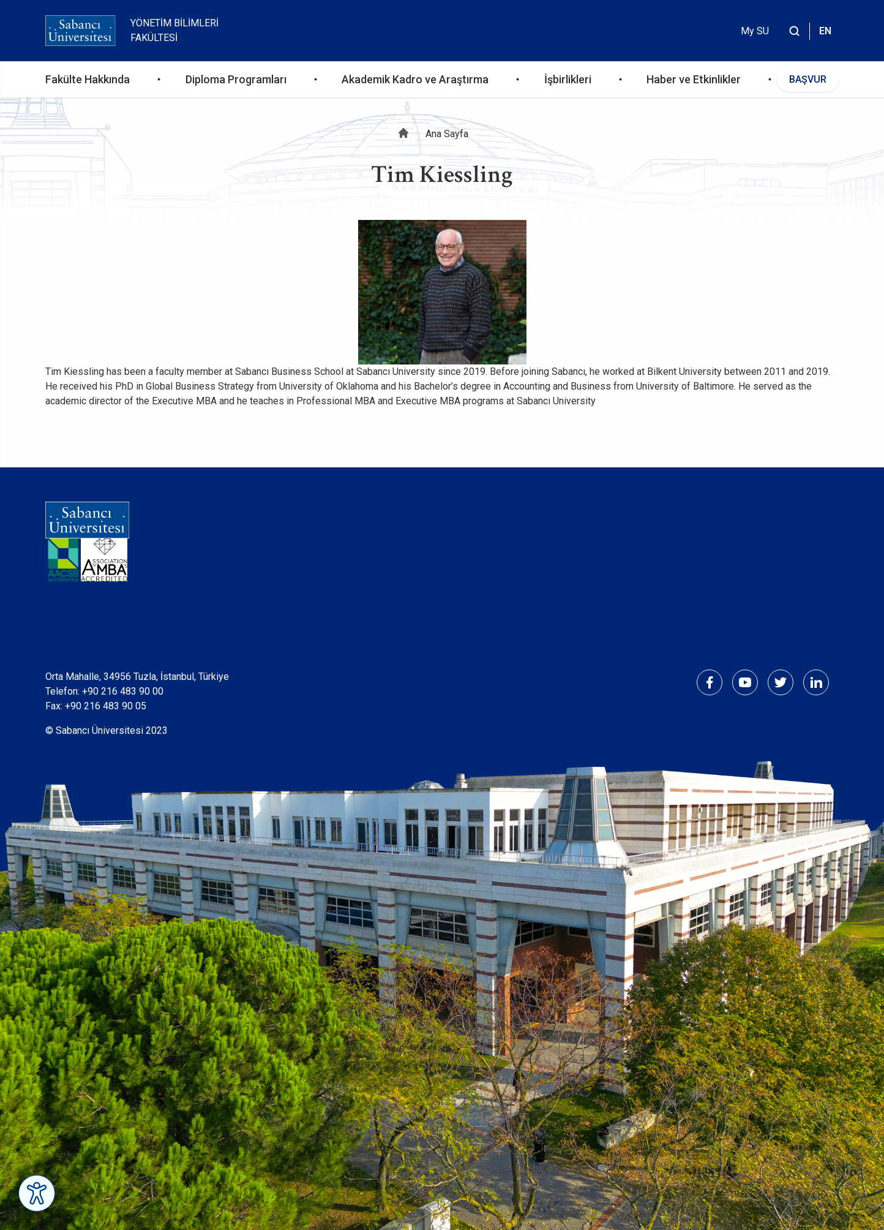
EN (825, 31)
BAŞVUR (807, 79)
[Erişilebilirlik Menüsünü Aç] (36, 1193)
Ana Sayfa (446, 134)
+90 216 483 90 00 (122, 691)
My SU (755, 31)
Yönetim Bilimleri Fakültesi (174, 30)
